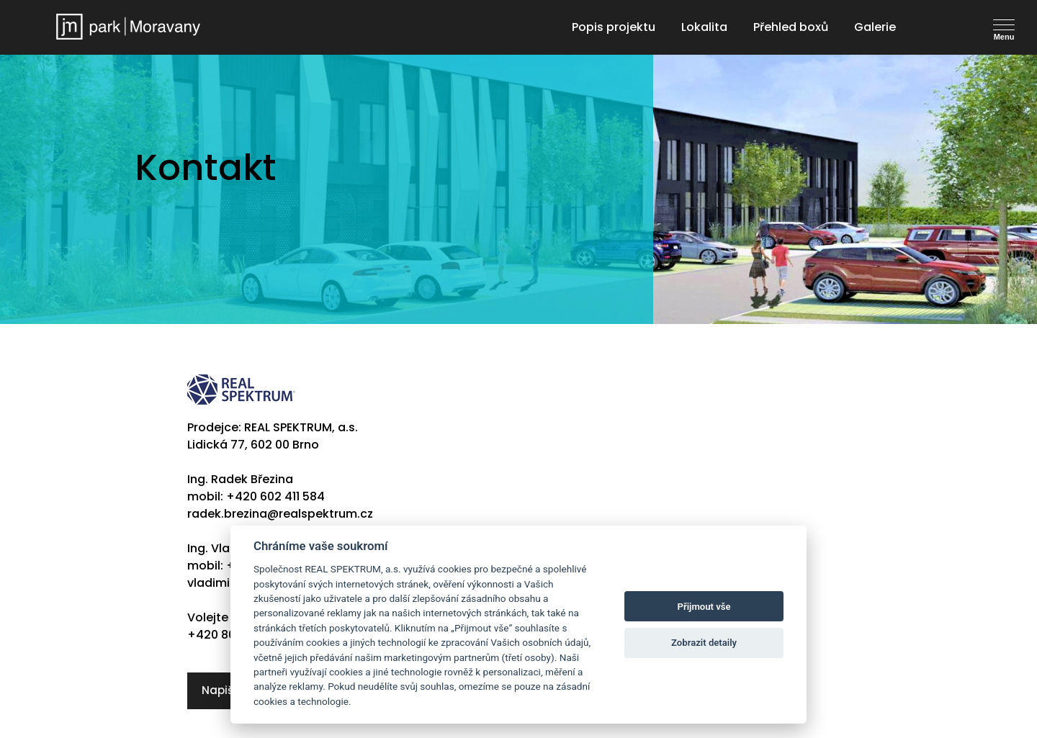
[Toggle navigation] (1010, 25)
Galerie (875, 27)
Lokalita (704, 27)
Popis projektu (613, 27)
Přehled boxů (790, 27)
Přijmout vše (704, 606)
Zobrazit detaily (704, 642)
